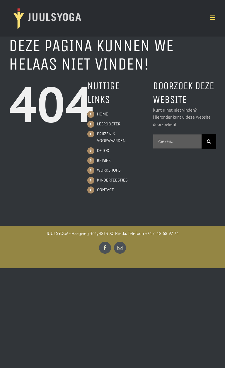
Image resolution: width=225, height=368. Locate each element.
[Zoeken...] (177, 141)
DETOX (103, 150)
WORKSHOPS (108, 170)
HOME (102, 114)
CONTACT (105, 189)
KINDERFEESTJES (112, 180)
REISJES (103, 160)
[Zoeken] (209, 141)
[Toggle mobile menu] (213, 18)
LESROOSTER (108, 124)
